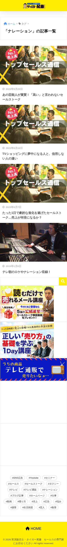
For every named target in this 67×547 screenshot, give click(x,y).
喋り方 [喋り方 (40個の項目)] (22, 501)
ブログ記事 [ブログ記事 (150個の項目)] (18, 495)
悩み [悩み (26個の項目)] (59, 501)
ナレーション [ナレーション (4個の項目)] (51, 489)
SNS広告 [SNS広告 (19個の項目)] (18, 477)
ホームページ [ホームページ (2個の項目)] (38, 495)
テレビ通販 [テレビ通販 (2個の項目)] (30, 489)
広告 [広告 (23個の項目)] (47, 501)
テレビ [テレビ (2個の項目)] (14, 489)
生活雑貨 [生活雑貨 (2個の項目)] (28, 507)
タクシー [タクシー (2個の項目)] (54, 483)
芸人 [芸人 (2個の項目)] (42, 507)
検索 (63, 281)
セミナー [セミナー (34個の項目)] (50, 477)
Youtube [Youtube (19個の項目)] (34, 477)
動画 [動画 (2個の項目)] (9, 501)
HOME (33, 528)
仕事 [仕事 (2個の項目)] (54, 495)
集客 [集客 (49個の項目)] (54, 507)
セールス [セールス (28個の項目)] (14, 483)
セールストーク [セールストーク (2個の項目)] (34, 483)
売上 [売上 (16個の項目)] (35, 501)
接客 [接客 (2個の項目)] (14, 507)
